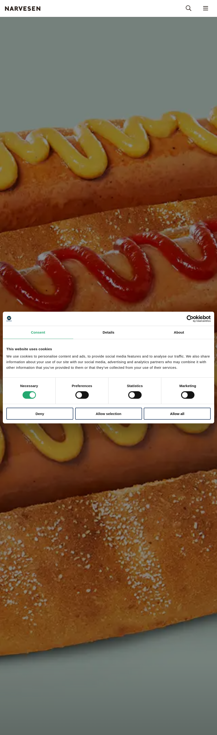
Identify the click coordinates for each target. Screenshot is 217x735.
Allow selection (108, 414)
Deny (39, 414)
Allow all (177, 414)
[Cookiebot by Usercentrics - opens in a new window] (190, 318)
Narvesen (22, 8)
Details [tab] (108, 332)
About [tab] (179, 332)
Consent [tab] (38, 332)
